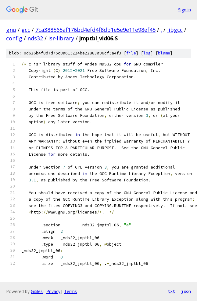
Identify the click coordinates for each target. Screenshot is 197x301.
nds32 (35, 38)
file (131, 53)
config (14, 38)
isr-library (61, 38)
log (147, 53)
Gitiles (37, 291)
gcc (25, 29)
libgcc (175, 29)
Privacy (53, 291)
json (186, 291)
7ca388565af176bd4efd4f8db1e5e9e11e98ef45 (95, 29)
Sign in (184, 10)
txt (171, 291)
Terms (70, 291)
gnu (11, 29)
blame (164, 53)
